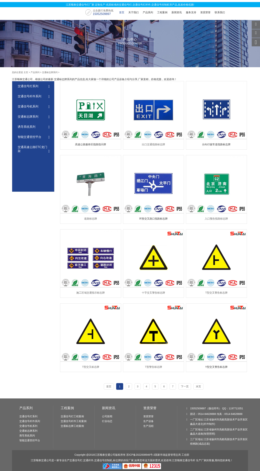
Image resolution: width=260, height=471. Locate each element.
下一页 (185, 386)
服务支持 (191, 12)
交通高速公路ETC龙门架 (34, 149)
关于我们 (133, 12)
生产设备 (148, 421)
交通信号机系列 (34, 107)
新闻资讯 (176, 12)
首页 (121, 12)
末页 (198, 386)
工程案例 (162, 12)
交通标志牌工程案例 (72, 425)
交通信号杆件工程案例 (73, 421)
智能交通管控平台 (34, 137)
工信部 (185, 454)
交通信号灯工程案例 (72, 416)
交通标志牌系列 (50, 72)
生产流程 (148, 425)
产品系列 (148, 12)
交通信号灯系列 (34, 86)
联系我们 (220, 12)
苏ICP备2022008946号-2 (140, 454)
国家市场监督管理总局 (168, 454)
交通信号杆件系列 (34, 97)
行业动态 (107, 421)
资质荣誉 (205, 12)
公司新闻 (107, 416)
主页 (26, 72)
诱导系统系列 (34, 127)
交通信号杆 (188, 460)
